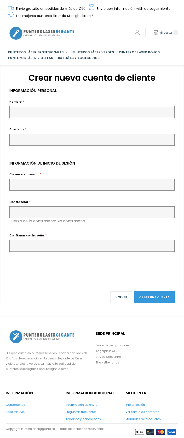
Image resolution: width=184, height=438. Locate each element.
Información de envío (81, 405)
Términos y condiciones (83, 419)
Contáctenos (15, 405)
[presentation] (45, 268)
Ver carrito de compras (142, 412)
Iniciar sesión (135, 405)
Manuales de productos (143, 419)
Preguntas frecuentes (81, 412)
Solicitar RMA (15, 412)
